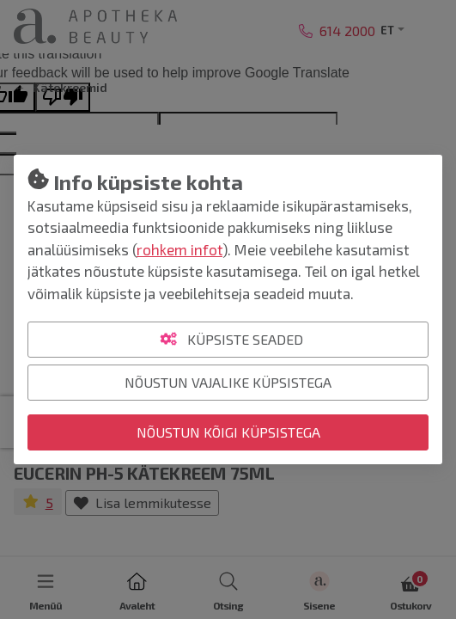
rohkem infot (179, 249)
